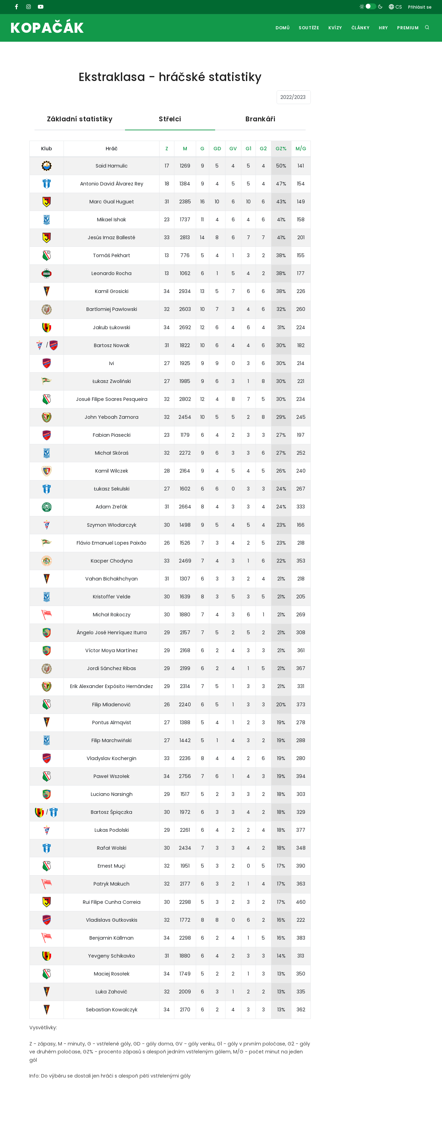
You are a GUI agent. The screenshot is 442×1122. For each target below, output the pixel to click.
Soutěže (307, 28)
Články (359, 28)
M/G (301, 148)
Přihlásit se (420, 7)
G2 (263, 148)
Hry (382, 28)
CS (395, 6)
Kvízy (333, 28)
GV (233, 148)
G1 (248, 148)
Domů (280, 28)
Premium (408, 28)
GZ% (281, 148)
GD (217, 148)
